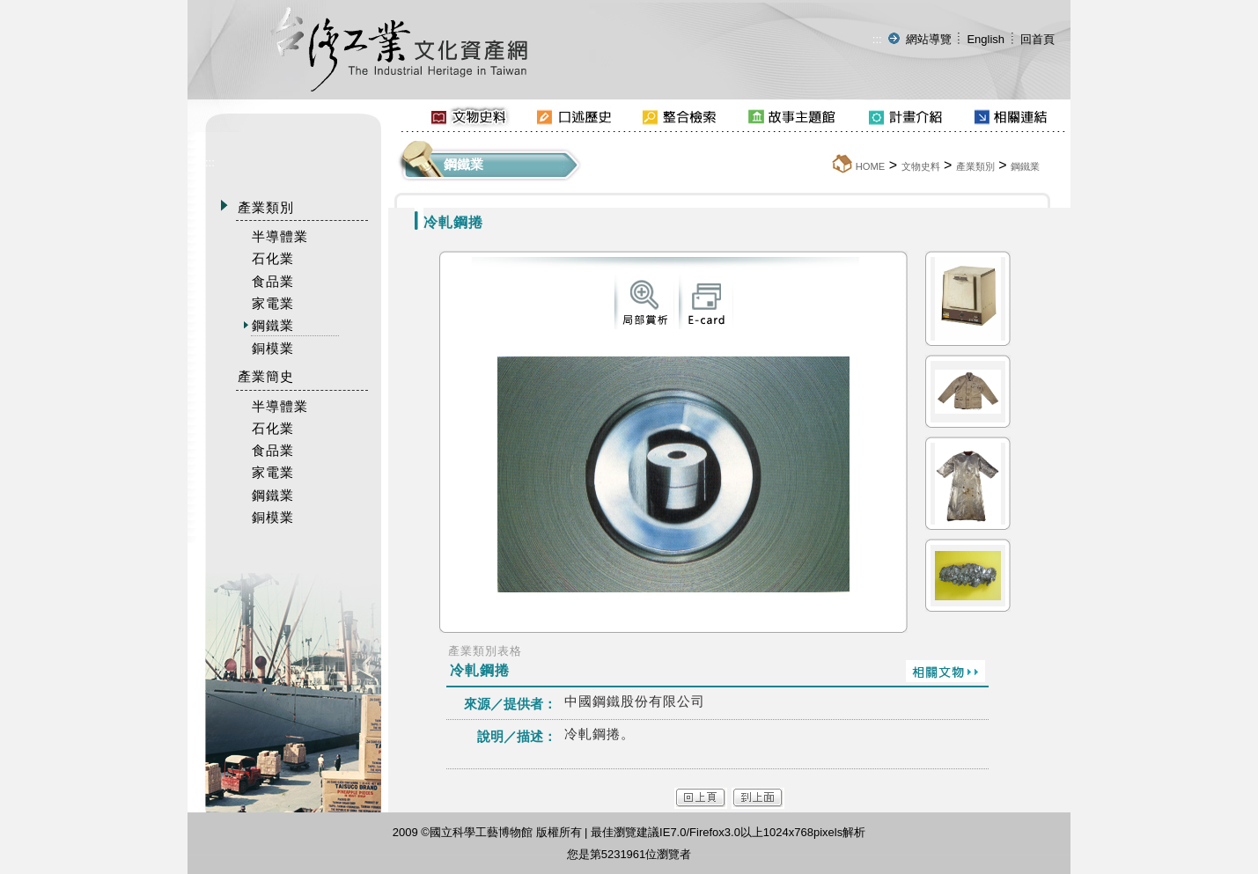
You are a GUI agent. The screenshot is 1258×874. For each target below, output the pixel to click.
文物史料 (920, 166)
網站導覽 (929, 39)
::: (877, 39)
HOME (871, 166)
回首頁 (1037, 39)
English (985, 39)
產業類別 (975, 166)
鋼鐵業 (1025, 166)
